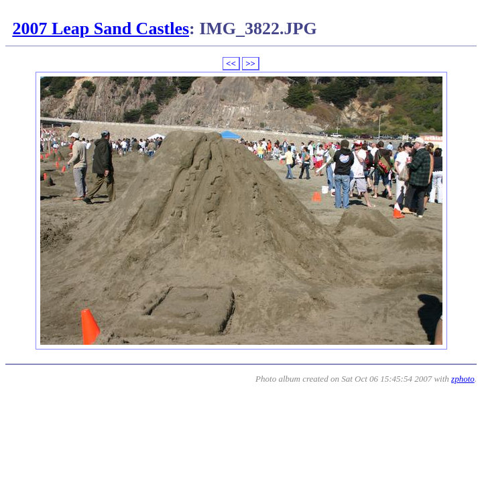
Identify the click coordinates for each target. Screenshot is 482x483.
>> (250, 63)
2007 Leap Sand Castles (100, 28)
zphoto (463, 379)
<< (231, 63)
